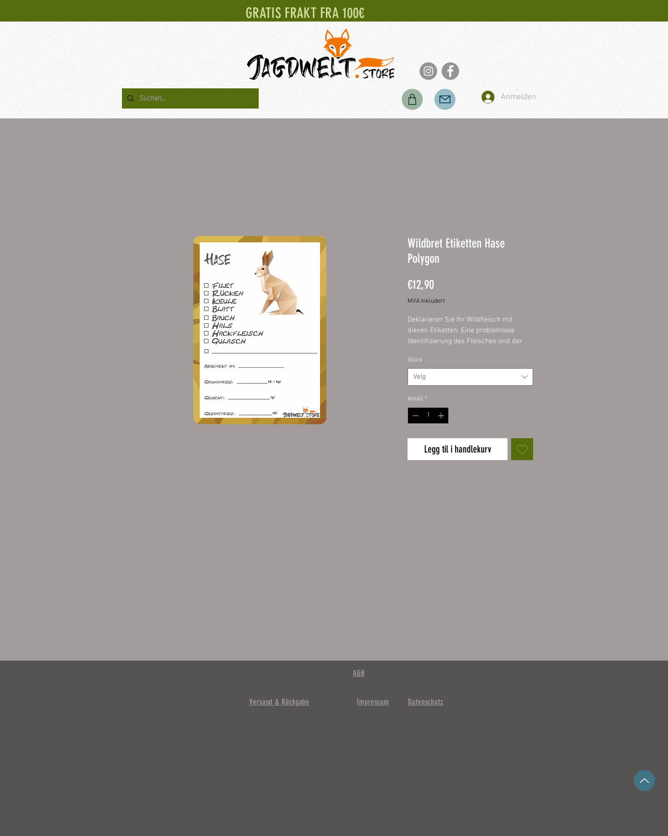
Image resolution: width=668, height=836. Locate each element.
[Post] (444, 99)
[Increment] (441, 415)
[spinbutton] (428, 415)
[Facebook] (450, 71)
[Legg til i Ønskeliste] (522, 449)
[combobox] (470, 377)
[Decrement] (414, 415)
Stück (415, 360)
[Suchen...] (189, 98)
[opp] (644, 780)
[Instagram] (428, 71)
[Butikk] (412, 99)
